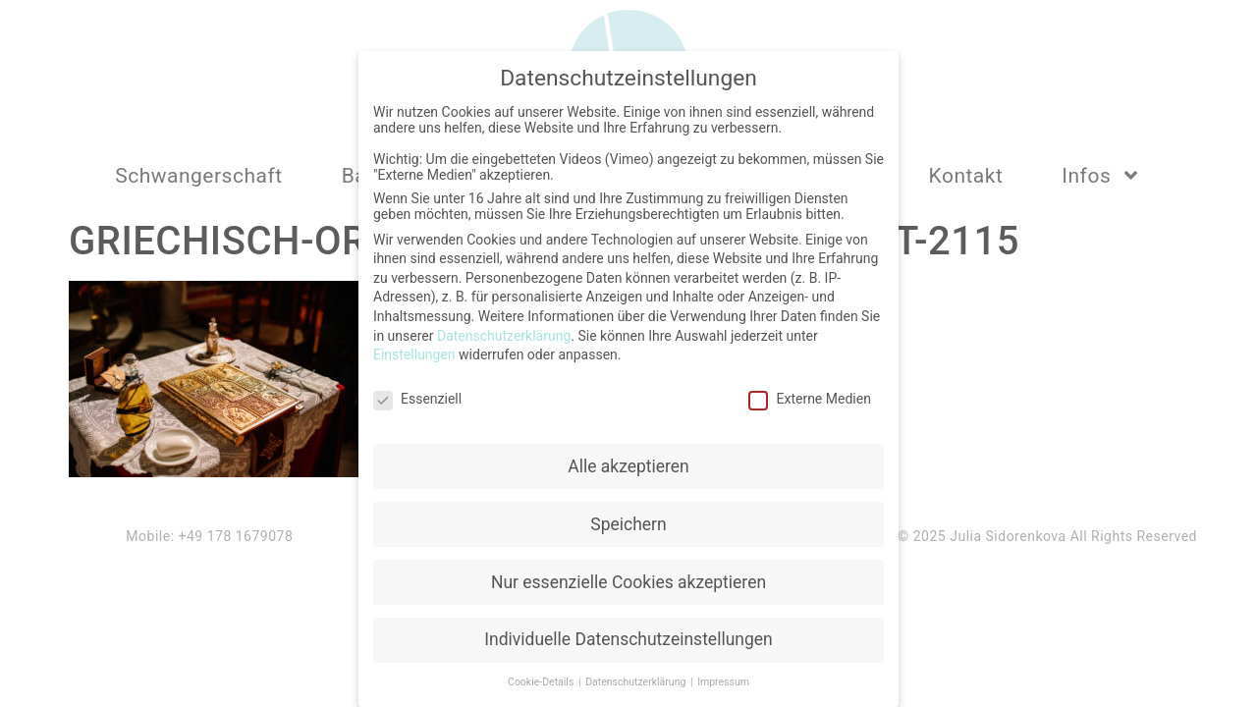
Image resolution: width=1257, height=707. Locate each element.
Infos (1101, 175)
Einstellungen (414, 351)
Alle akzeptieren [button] (628, 463)
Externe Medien (809, 396)
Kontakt (966, 176)
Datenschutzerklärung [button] (636, 680)
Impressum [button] (723, 680)
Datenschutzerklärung (504, 333)
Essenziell (417, 396)
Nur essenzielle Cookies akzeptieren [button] (628, 579)
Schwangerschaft (198, 176)
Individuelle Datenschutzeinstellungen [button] (628, 637)
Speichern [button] (628, 521)
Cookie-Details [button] (542, 680)
